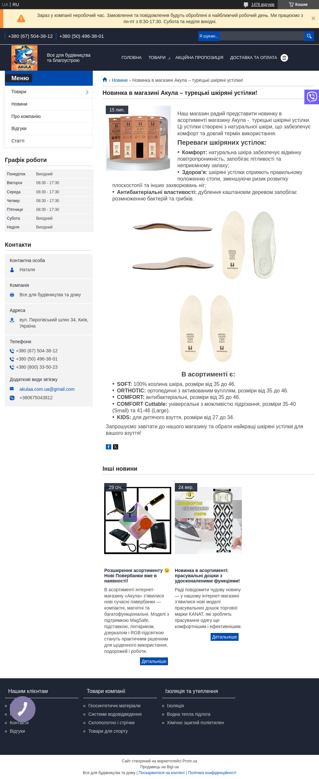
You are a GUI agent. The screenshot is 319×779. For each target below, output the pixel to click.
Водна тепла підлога (188, 714)
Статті (17, 140)
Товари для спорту (108, 731)
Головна (132, 57)
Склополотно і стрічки (111, 722)
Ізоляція (175, 705)
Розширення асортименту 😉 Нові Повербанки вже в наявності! (136, 575)
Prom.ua (190, 761)
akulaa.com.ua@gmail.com (47, 389)
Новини (120, 80)
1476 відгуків (262, 4)
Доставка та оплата (253, 57)
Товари (156, 57)
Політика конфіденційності (212, 773)
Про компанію (26, 116)
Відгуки (19, 128)
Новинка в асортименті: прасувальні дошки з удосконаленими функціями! (207, 575)
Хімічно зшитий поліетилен (195, 722)
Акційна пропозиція (199, 57)
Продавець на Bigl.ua (159, 767)
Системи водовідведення (115, 714)
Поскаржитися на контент (162, 773)
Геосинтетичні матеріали (114, 705)
